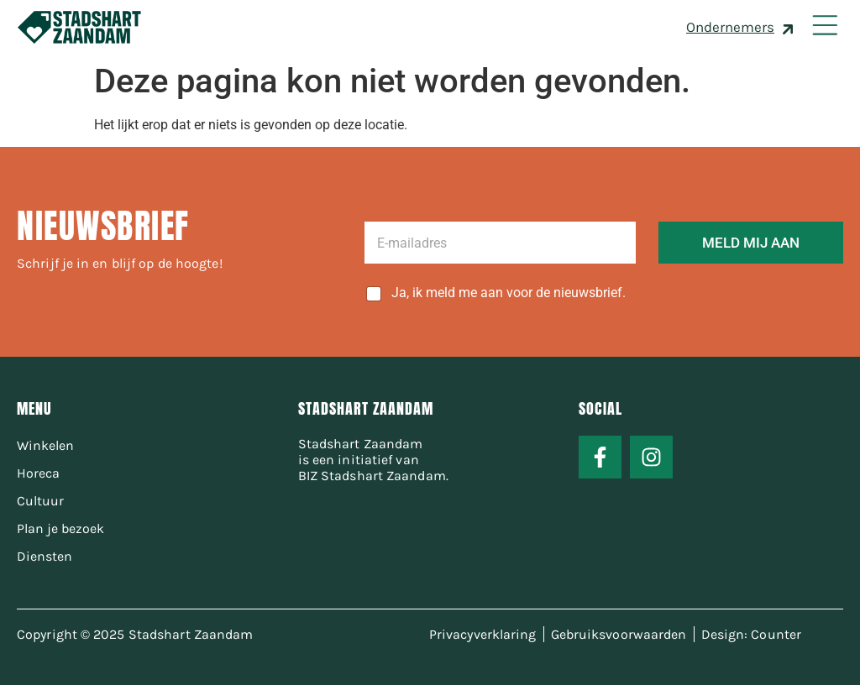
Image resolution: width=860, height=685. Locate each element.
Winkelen (45, 445)
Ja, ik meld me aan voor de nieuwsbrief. (508, 293)
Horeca (38, 473)
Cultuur (40, 501)
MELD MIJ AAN (751, 242)
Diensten (44, 556)
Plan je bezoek (60, 528)
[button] (824, 27)
